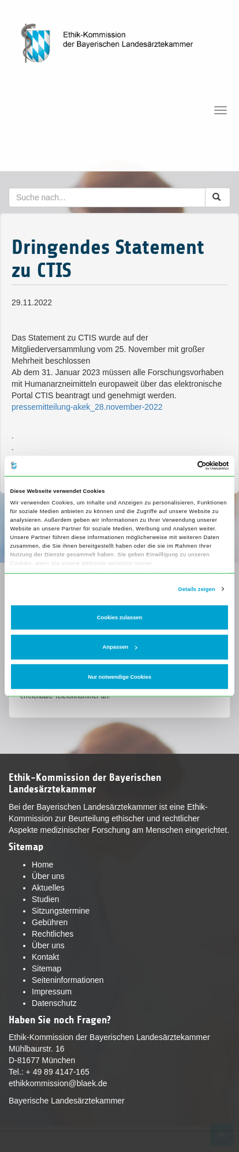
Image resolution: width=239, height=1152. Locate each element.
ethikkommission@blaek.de (58, 1083)
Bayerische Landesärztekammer (67, 1100)
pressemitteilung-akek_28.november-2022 (87, 407)
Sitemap (46, 968)
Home (42, 864)
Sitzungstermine (60, 910)
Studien (45, 899)
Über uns (48, 876)
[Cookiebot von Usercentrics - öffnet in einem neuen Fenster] (178, 465)
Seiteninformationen (68, 980)
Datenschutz (54, 1003)
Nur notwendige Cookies (119, 677)
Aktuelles (48, 887)
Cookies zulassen (120, 617)
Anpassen (120, 647)
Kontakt (45, 957)
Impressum (52, 991)
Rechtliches (52, 933)
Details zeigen (196, 589)
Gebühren (50, 922)
